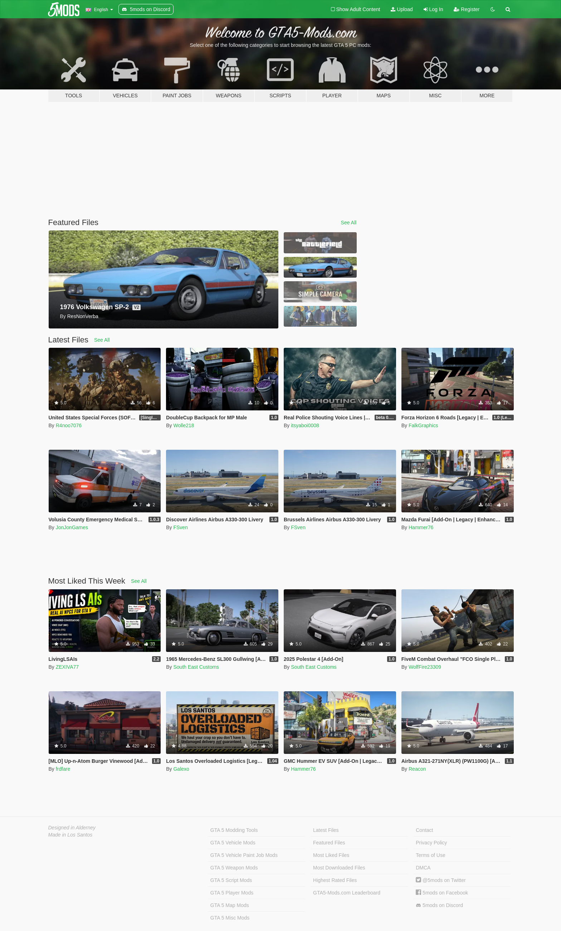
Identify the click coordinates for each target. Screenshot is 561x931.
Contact (424, 830)
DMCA (423, 868)
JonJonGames (72, 527)
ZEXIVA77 (67, 667)
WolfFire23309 (425, 667)
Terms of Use (430, 855)
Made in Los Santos (70, 835)
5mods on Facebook (442, 892)
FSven (180, 527)
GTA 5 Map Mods (229, 905)
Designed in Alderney (72, 827)
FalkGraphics (423, 425)
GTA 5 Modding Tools (234, 830)
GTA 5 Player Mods (231, 893)
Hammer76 (421, 527)
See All (349, 222)
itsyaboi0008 (305, 425)
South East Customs (196, 667)
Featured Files (329, 842)
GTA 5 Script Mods (231, 880)
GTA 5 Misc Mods (229, 918)
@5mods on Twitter (440, 880)
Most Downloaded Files (339, 868)
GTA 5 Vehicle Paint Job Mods (244, 855)
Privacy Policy (431, 842)
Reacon (417, 769)
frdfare (63, 769)
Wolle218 (183, 425)
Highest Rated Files (335, 880)
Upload (402, 9)
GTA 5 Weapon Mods (234, 868)
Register (466, 9)
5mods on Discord (439, 905)
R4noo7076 (69, 425)
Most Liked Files (331, 855)
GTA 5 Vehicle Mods (232, 842)
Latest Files (326, 830)
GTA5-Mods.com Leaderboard (346, 893)
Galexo (181, 769)
